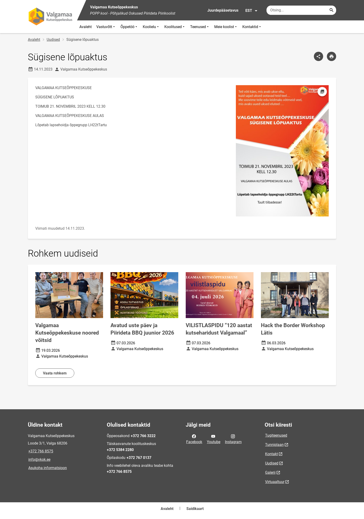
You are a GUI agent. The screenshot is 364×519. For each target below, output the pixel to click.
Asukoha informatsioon (47, 468)
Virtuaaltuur (274, 482)
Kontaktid (252, 27)
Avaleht (85, 27)
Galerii (270, 472)
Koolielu (151, 27)
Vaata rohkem (55, 373)
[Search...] (331, 10)
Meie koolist (226, 27)
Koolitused (174, 27)
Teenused (200, 27)
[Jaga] (318, 56)
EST (251, 10)
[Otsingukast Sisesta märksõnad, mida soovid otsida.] (301, 10)
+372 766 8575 (40, 451)
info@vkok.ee (39, 459)
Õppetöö (129, 27)
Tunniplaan (274, 444)
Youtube (213, 438)
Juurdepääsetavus (222, 10)
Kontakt (271, 454)
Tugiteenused (276, 435)
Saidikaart (195, 508)
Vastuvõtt (106, 27)
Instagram (233, 438)
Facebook (194, 438)
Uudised (53, 39)
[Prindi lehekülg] (331, 56)
